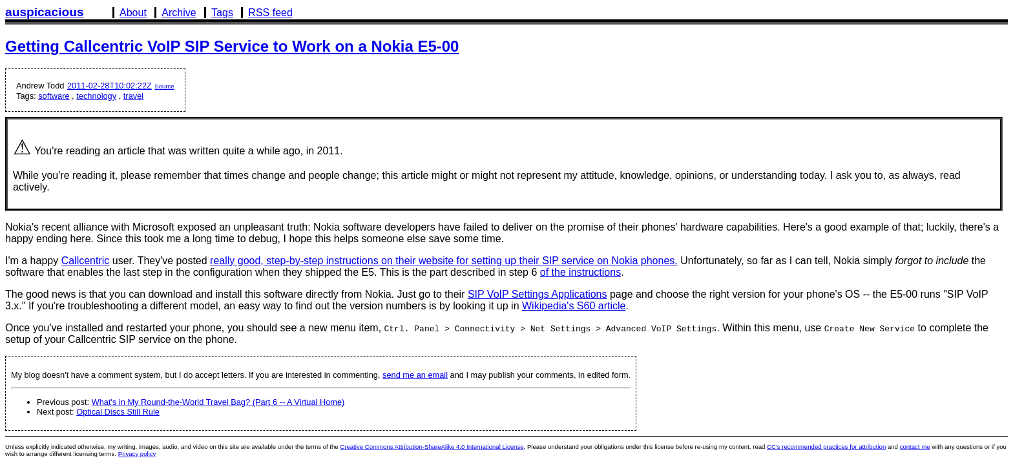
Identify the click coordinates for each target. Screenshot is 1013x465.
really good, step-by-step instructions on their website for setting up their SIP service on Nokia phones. (444, 260)
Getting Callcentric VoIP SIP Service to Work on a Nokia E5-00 (232, 46)
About (133, 12)
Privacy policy (137, 453)
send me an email (415, 375)
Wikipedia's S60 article (573, 305)
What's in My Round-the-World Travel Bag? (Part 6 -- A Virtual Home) (218, 402)
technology (96, 96)
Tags (222, 12)
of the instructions (580, 272)
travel (133, 96)
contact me (915, 446)
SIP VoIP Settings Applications (537, 294)
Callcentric (85, 260)
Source (164, 86)
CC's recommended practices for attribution (826, 446)
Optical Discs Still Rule (118, 412)
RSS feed (270, 12)
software (53, 96)
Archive (179, 12)
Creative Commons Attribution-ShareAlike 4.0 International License (431, 446)
